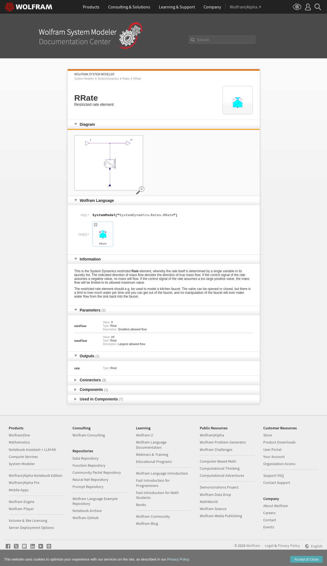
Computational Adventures (222, 475)
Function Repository (88, 465)
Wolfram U (144, 435)
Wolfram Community (153, 516)
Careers (269, 512)
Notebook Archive (87, 510)
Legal (269, 545)
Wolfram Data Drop (215, 494)
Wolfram (253, 545)
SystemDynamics (108, 78)
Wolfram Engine (21, 501)
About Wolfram (275, 505)
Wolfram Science (213, 508)
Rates (126, 78)
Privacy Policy (289, 545)
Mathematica (19, 442)
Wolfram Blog (147, 523)
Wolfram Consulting (88, 435)
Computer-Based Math (218, 461)
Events (268, 527)
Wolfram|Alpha (212, 435)
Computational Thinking (220, 468)
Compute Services (23, 456)
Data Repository (85, 458)
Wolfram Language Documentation (151, 445)
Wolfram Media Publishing (221, 515)
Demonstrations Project (219, 487)
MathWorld (209, 501)
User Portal (272, 449)
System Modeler (84, 78)
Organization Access (279, 463)
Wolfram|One (19, 435)
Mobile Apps (19, 489)
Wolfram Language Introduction (162, 473)
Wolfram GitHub (85, 517)
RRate (137, 78)
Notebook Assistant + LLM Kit (32, 449)
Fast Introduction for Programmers (153, 483)
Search (203, 40)
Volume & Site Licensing (28, 520)
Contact (269, 519)
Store (267, 435)
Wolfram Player (21, 508)
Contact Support (276, 482)
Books (141, 504)
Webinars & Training (152, 454)
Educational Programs (154, 461)
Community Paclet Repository (96, 472)
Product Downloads (279, 442)
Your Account (274, 456)
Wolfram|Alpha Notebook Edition (35, 475)
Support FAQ (273, 475)
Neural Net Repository (90, 479)
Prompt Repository (88, 486)
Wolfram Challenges (216, 449)
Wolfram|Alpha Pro (24, 482)
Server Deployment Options (31, 527)
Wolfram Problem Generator (223, 442)
